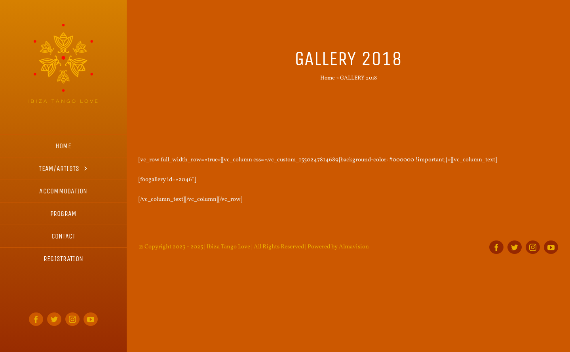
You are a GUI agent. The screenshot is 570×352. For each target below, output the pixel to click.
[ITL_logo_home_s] (63, 27)
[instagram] (72, 319)
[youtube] (91, 319)
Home (327, 78)
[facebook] (36, 319)
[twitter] (54, 319)
